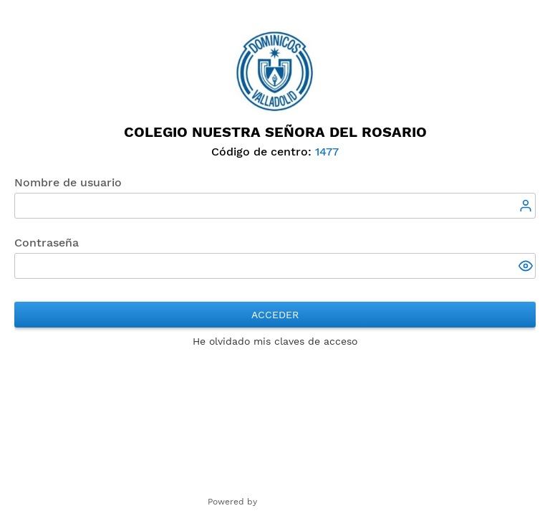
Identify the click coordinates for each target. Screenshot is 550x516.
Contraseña (46, 242)
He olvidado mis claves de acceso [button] (275, 341)
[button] (527, 267)
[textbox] (275, 206)
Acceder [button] (275, 314)
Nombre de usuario (68, 182)
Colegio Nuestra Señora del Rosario (275, 131)
